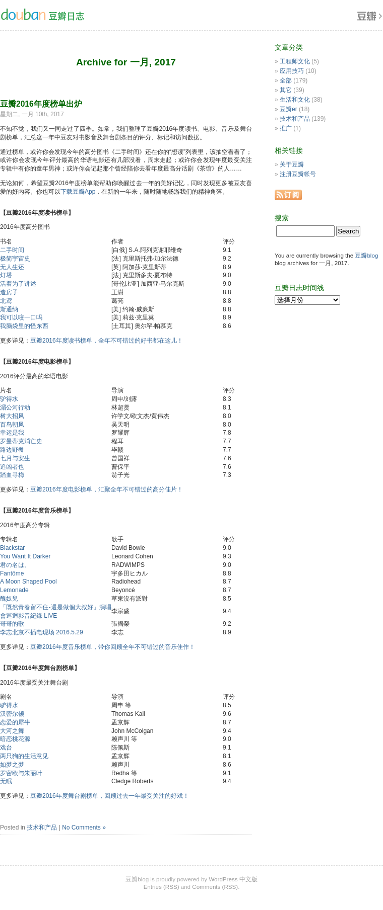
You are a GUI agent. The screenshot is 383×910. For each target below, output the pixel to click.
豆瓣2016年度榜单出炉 (41, 104)
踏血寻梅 (12, 474)
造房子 (9, 292)
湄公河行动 (15, 407)
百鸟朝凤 (12, 424)
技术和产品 (42, 827)
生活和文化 (295, 99)
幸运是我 (12, 432)
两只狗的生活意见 (24, 756)
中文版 (248, 879)
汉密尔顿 (12, 713)
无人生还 (12, 267)
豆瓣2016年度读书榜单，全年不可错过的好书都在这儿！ (106, 340)
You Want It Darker (25, 556)
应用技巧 (292, 70)
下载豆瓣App (77, 191)
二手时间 (12, 250)
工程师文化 (295, 61)
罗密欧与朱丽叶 (21, 773)
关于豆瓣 (292, 164)
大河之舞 (12, 730)
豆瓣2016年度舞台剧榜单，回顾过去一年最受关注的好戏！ (109, 795)
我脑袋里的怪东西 (24, 325)
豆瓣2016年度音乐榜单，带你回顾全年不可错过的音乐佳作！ (112, 646)
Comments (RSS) (215, 886)
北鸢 (6, 300)
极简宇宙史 (15, 258)
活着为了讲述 (18, 283)
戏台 (6, 747)
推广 (286, 128)
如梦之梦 (12, 764)
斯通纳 (9, 309)
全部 (286, 80)
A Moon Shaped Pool (28, 581)
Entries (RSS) (161, 886)
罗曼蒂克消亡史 (21, 441)
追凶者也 (12, 466)
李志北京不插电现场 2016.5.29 (41, 632)
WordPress (223, 879)
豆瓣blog (366, 255)
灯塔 (6, 275)
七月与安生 (15, 458)
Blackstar (12, 547)
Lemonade (14, 590)
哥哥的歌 (12, 623)
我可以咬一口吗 (21, 317)
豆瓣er (288, 109)
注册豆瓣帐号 (298, 174)
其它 (286, 90)
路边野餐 (12, 449)
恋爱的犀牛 (15, 722)
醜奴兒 (9, 598)
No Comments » (84, 827)
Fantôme (12, 573)
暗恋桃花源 (15, 738)
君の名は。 (15, 564)
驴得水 (9, 398)
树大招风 (12, 416)
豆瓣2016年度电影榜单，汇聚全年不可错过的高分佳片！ (106, 489)
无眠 (6, 781)
